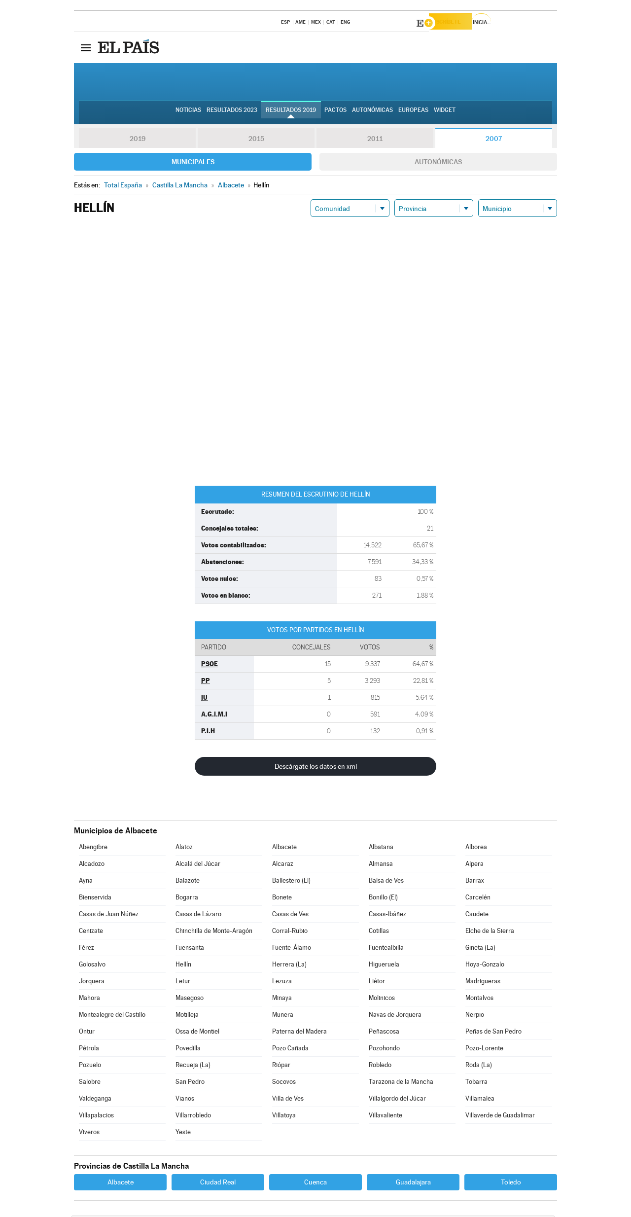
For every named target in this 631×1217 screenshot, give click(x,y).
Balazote (187, 882)
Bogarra (186, 898)
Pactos (335, 113)
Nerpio (474, 1016)
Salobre (90, 1083)
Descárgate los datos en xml (316, 768)
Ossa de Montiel (197, 1033)
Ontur (87, 1033)
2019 (137, 140)
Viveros (89, 1133)
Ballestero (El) (291, 882)
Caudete (477, 915)
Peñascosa (384, 1033)
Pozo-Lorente (484, 1049)
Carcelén (478, 898)
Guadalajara (413, 1183)
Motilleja (187, 1016)
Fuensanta (189, 949)
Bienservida (95, 898)
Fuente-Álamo (291, 949)
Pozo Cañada (290, 1049)
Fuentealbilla (386, 949)
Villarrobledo (193, 1116)
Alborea (476, 848)
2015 (256, 140)
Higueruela (384, 965)
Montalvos (479, 999)
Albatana (381, 848)
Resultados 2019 (291, 113)
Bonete (282, 898)
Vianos (184, 1100)
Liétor (377, 982)
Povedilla (188, 1049)
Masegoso (189, 999)
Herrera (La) (289, 965)
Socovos (284, 1083)
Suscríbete (456, 23)
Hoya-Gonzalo (484, 965)
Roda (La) (478, 1066)
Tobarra (476, 1083)
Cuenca (315, 1183)
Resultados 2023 (232, 113)
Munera (282, 1016)
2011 (375, 140)
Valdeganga (95, 1100)
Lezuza (282, 982)
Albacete (284, 848)
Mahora (89, 999)
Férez (86, 949)
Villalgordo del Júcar (397, 1100)
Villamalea (479, 1100)
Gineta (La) (480, 949)
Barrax (474, 882)
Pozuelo (90, 1066)
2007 (494, 140)
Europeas (413, 113)
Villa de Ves (288, 1100)
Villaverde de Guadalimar (500, 1116)
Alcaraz (282, 865)
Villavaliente (385, 1116)
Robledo (380, 1066)
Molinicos (382, 999)
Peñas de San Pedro (493, 1033)
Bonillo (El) (383, 898)
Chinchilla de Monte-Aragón (213, 932)
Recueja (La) (192, 1066)
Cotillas (379, 932)
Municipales (193, 163)
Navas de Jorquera (395, 1016)
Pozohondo (384, 1049)
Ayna (86, 882)
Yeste (183, 1133)
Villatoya (284, 1116)
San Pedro (190, 1083)
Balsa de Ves (386, 882)
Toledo (511, 1183)
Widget (445, 113)
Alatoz (184, 848)
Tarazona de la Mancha (401, 1083)
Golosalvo (92, 965)
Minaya (282, 999)
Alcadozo (92, 865)
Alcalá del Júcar (197, 865)
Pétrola (89, 1049)
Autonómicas (438, 163)
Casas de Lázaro (198, 915)
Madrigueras (482, 982)
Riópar (281, 1066)
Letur (182, 982)
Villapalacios (96, 1116)
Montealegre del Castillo (112, 1016)
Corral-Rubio (290, 932)
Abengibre (93, 848)
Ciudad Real (218, 1183)
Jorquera (92, 982)
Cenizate (91, 932)
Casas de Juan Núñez (109, 915)
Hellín (183, 965)
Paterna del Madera (299, 1033)
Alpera (474, 865)
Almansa (381, 865)
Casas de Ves (290, 915)
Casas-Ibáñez (387, 915)
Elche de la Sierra (489, 932)
